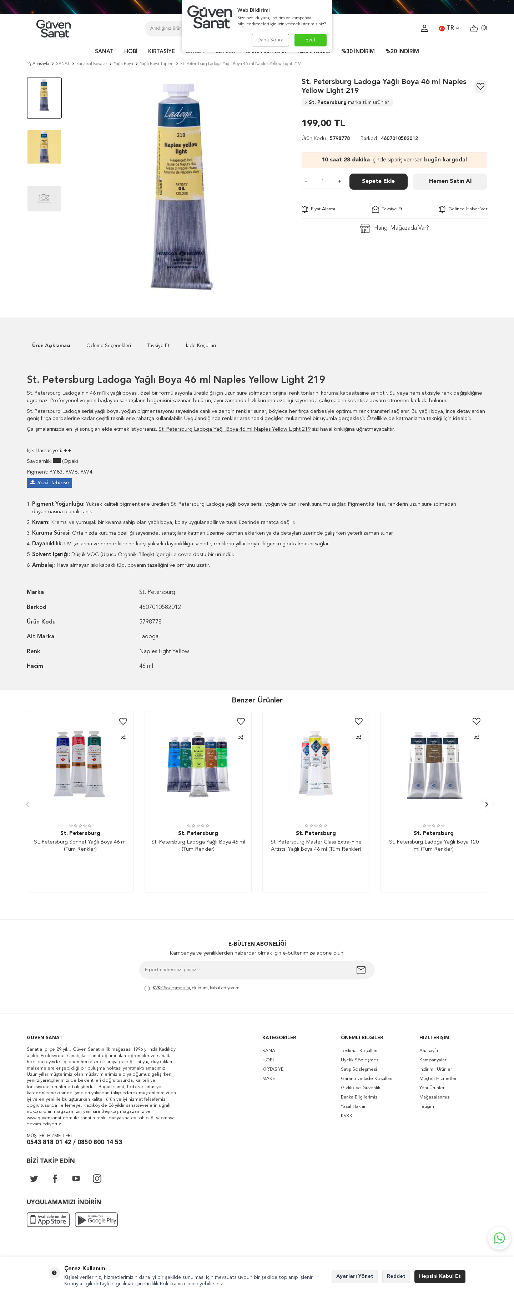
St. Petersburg (347, 102)
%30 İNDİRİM (358, 52)
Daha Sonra (270, 39)
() (478, 28)
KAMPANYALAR (266, 52)
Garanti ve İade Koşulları (366, 1078)
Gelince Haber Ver (463, 209)
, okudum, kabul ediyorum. (193, 988)
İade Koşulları (201, 345)
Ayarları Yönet (354, 1276)
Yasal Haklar (353, 1106)
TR (449, 28)
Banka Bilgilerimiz (359, 1097)
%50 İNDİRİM (314, 52)
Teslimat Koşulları (359, 1051)
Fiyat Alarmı (318, 209)
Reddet (396, 1276)
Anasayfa (38, 63)
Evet (311, 39)
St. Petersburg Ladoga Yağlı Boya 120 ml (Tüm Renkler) (434, 846)
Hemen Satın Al (450, 181)
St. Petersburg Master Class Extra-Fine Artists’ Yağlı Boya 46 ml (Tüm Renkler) (316, 846)
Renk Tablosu (53, 483)
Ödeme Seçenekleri (108, 345)
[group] (181, 186)
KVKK (346, 1116)
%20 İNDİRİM (402, 52)
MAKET (195, 52)
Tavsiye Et (387, 209)
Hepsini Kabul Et (440, 1276)
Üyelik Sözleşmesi (360, 1060)
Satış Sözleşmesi (359, 1069)
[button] (27, 804)
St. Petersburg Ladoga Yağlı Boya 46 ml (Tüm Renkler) (198, 846)
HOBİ (130, 52)
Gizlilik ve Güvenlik (360, 1088)
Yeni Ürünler (431, 1088)
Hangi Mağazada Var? (394, 228)
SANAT (104, 52)
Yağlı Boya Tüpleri (156, 64)
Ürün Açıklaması (51, 345)
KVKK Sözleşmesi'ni (171, 988)
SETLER (225, 52)
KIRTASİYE (161, 52)
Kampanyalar (432, 1060)
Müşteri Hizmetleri (438, 1078)
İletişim (426, 1106)
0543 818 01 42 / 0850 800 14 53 (74, 1143)
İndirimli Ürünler (435, 1069)
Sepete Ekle (378, 181)
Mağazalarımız (434, 1097)
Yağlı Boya (123, 64)
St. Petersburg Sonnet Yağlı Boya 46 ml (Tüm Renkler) (80, 846)
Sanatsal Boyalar (91, 64)
